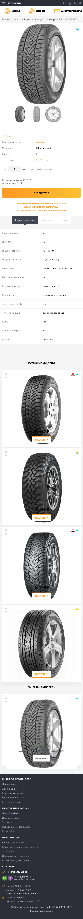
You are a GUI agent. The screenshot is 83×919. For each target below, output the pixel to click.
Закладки (7, 822)
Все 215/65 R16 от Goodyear (41, 206)
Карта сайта (8, 831)
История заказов (11, 818)
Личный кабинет (11, 813)
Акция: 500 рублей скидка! (16, 860)
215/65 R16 (42, 160)
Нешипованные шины (13, 797)
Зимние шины (9, 788)
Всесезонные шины (12, 802)
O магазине (8, 851)
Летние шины (9, 784)
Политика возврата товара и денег (20, 847)
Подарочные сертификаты (16, 826)
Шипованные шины (12, 793)
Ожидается (41, 758)
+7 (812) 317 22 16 (16, 872)
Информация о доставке (15, 856)
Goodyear (41, 141)
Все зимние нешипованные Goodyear (41, 210)
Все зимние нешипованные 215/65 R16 (41, 203)
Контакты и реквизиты (14, 842)
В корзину (41, 440)
